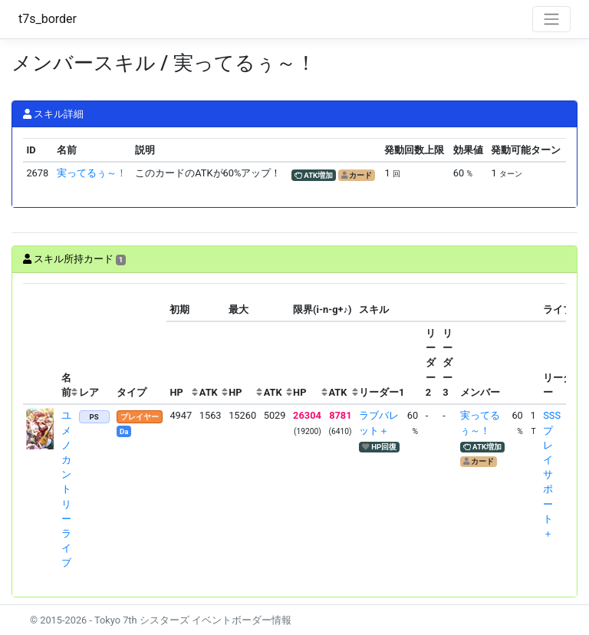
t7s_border (47, 19)
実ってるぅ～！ (92, 173)
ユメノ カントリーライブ (66, 489)
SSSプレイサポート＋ (552, 474)
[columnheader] (40, 344)
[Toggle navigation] (551, 19)
